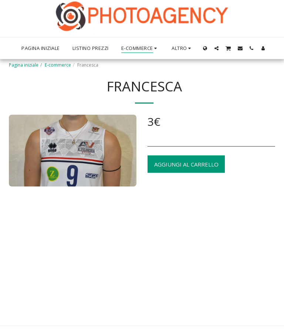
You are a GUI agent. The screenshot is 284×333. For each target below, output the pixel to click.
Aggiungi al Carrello (186, 164)
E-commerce (58, 65)
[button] (216, 48)
